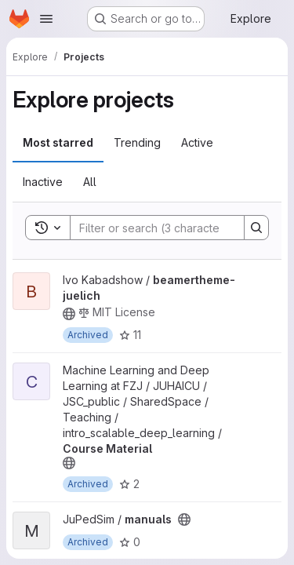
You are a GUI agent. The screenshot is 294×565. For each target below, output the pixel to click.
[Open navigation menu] (46, 18)
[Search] (173, 227)
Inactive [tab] (43, 181)
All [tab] (89, 181)
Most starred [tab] (58, 142)
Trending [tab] (137, 142)
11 (130, 334)
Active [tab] (197, 142)
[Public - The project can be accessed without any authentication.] (69, 314)
